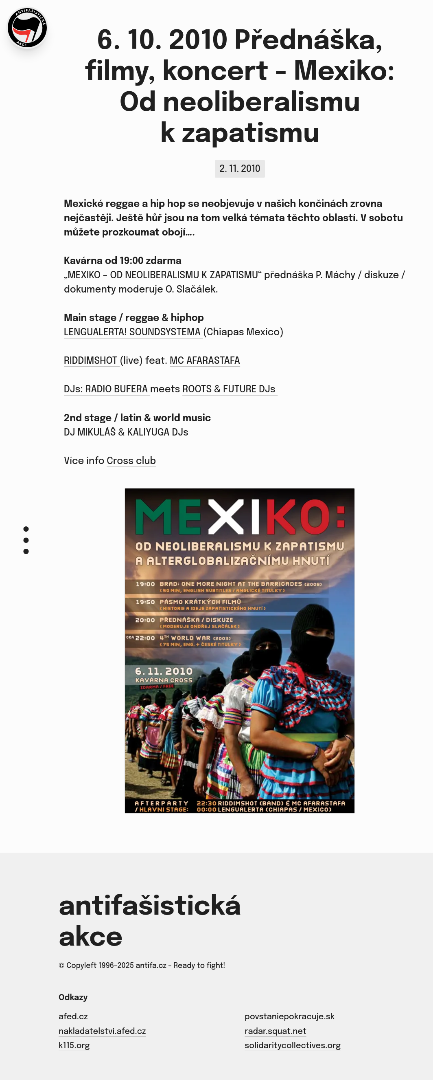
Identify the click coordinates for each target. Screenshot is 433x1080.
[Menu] (26, 540)
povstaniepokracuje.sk (290, 1017)
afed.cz (73, 1017)
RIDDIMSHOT (92, 361)
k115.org (74, 1046)
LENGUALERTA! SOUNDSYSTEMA (133, 332)
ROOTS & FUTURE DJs (230, 389)
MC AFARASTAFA (205, 361)
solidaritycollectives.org (293, 1046)
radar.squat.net (275, 1032)
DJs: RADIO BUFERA (107, 389)
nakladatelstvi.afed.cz (102, 1032)
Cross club (131, 461)
